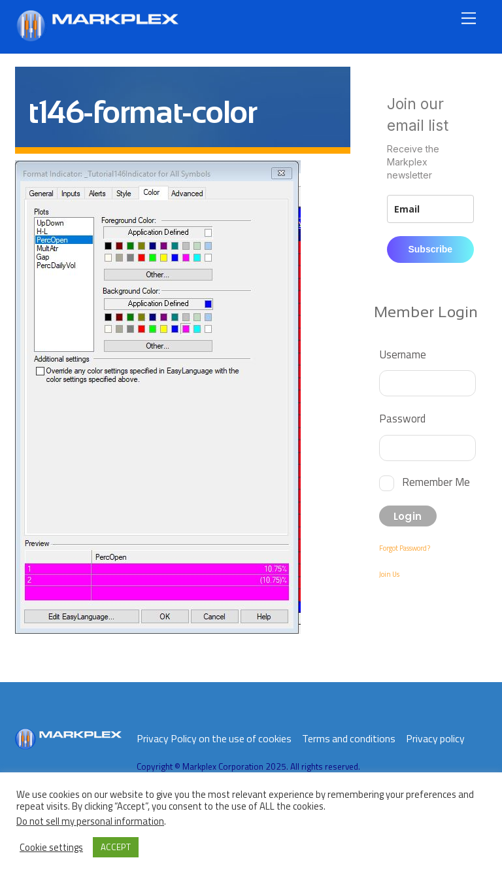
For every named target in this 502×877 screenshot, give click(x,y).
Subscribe (430, 249)
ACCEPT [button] (116, 846)
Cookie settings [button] (51, 847)
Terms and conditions (348, 738)
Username (402, 354)
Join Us (389, 574)
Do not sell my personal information (90, 821)
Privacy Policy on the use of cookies (214, 738)
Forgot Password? (404, 548)
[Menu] (469, 18)
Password (402, 418)
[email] (430, 209)
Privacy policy (435, 738)
